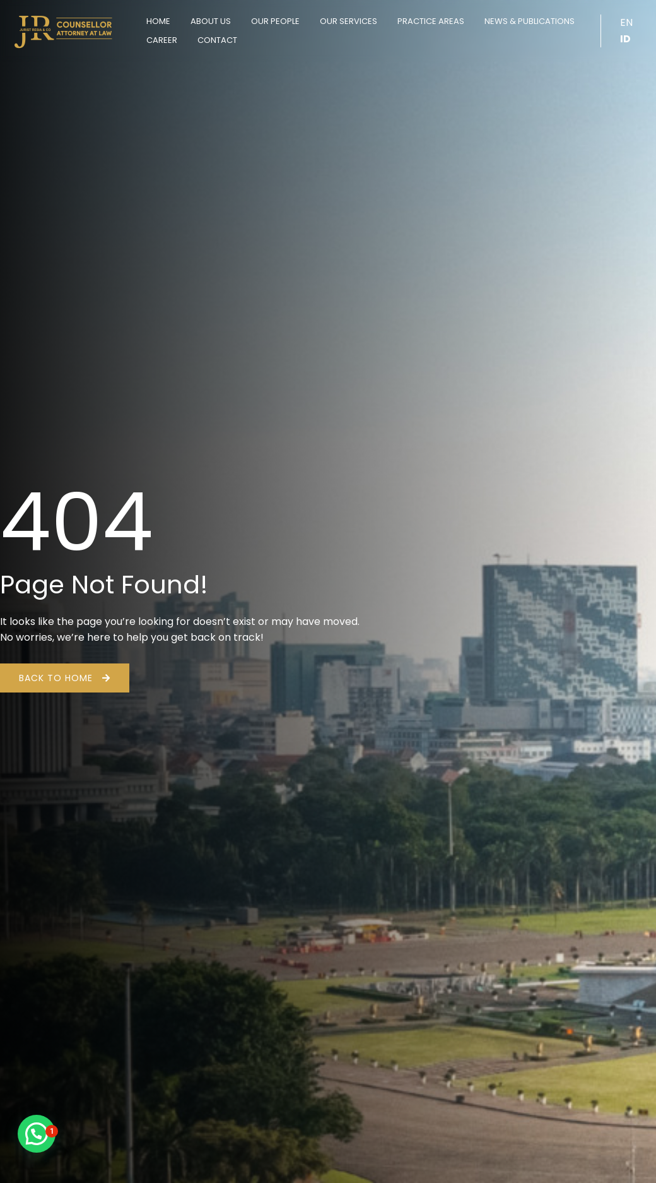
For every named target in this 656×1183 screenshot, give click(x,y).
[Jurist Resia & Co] (63, 30)
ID (625, 39)
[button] (37, 1134)
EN (626, 22)
